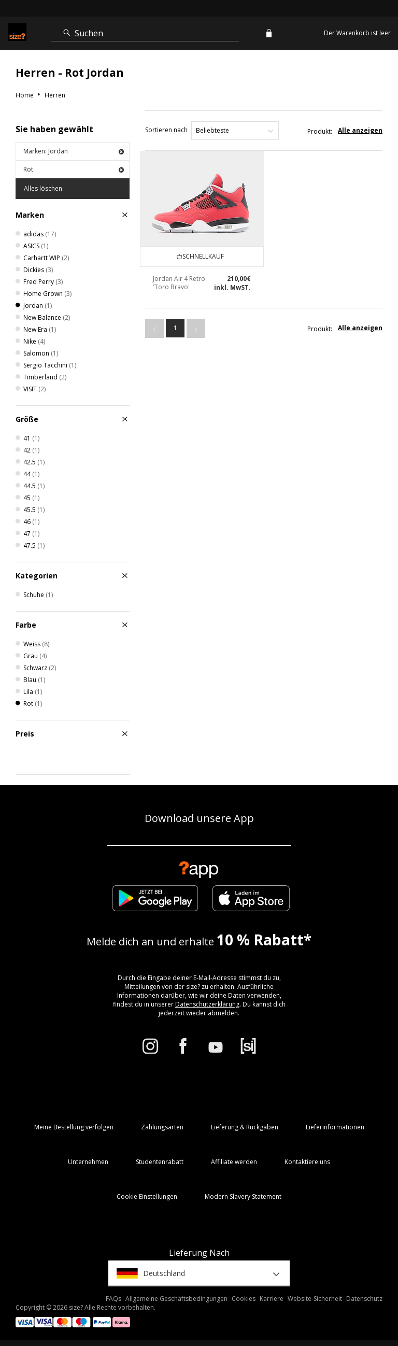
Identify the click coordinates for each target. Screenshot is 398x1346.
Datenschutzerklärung (207, 1004)
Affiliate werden (234, 1161)
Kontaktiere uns (307, 1161)
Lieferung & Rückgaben (244, 1127)
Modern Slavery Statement (243, 1196)
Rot (73, 169)
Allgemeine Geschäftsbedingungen (176, 1298)
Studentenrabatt (159, 1161)
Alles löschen (43, 188)
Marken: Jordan (73, 151)
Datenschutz (364, 1298)
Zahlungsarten (162, 1127)
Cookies (243, 1298)
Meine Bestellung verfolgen (73, 1127)
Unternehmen (88, 1161)
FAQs (113, 1298)
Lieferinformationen (335, 1127)
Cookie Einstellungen (147, 1196)
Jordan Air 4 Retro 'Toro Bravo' (179, 282)
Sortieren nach (166, 129)
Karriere (271, 1298)
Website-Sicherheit (315, 1298)
